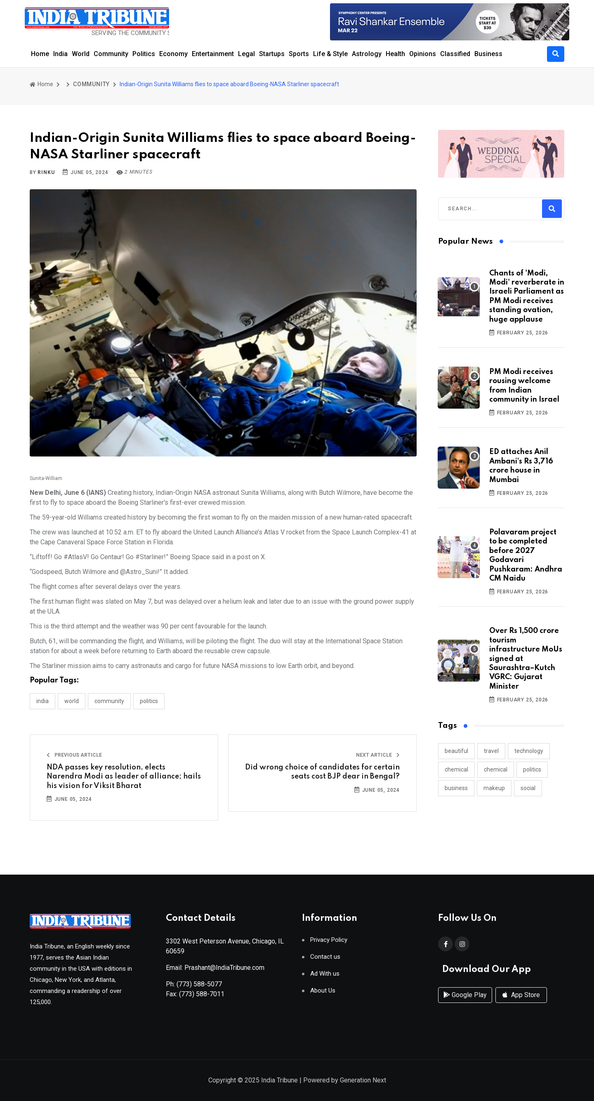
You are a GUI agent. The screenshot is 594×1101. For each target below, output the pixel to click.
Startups (272, 54)
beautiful (456, 751)
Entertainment (213, 54)
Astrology (367, 54)
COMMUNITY (91, 84)
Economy (173, 54)
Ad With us (324, 977)
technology (528, 751)
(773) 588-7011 (201, 997)
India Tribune (279, 1081)
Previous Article (74, 755)
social (528, 788)
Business (488, 54)
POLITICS (149, 701)
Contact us (325, 960)
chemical (456, 769)
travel (491, 751)
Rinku (46, 172)
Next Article (378, 755)
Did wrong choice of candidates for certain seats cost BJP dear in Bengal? (322, 772)
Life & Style (330, 54)
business (456, 788)
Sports (299, 54)
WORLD (71, 701)
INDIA (42, 701)
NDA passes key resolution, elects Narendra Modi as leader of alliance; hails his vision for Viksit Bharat (124, 777)
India (60, 54)
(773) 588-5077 (199, 987)
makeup (494, 788)
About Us (322, 994)
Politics (143, 54)
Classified (455, 54)
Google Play (465, 1003)
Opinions (422, 54)
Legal (246, 54)
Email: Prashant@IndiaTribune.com (215, 971)
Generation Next (363, 1081)
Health (395, 54)
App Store (521, 1003)
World (81, 54)
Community (111, 54)
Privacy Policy (328, 943)
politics (532, 769)
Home (40, 54)
